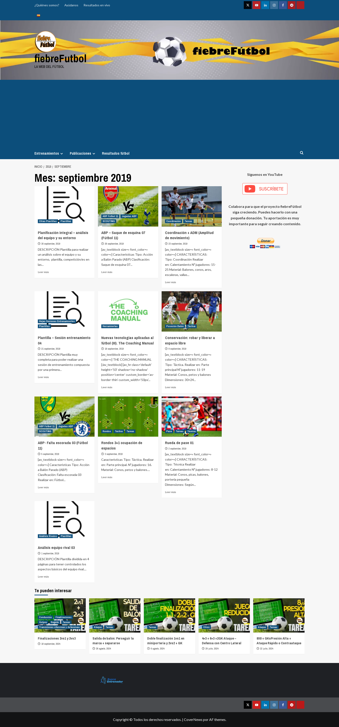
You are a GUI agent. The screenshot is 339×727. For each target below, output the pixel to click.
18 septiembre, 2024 (50, 643)
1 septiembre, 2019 (50, 553)
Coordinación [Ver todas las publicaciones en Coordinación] (173, 221)
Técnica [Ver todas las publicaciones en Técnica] (191, 431)
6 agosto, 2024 (158, 648)
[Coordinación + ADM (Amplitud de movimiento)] (192, 206)
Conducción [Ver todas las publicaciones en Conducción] (45, 617)
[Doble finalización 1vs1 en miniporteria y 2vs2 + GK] (169, 615)
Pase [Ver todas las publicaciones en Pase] (169, 431)
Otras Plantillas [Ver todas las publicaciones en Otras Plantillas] (48, 221)
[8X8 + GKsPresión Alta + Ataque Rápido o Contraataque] (279, 615)
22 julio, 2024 (266, 648)
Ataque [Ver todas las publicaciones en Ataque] (98, 627)
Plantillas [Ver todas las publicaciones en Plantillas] (66, 221)
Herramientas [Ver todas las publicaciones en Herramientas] (110, 326)
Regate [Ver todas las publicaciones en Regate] (55, 622)
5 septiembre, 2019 (50, 454)
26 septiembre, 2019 (114, 243)
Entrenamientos (49, 153)
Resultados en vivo (97, 5)
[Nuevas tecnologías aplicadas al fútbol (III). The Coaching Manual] (128, 311)
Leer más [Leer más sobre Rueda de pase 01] (170, 492)
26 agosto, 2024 (103, 648)
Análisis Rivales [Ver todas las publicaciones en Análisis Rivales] (48, 536)
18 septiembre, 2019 (114, 348)
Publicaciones (83, 153)
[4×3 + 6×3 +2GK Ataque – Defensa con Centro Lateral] (224, 615)
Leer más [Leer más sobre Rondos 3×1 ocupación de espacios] (106, 477)
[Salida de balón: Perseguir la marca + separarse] (114, 615)
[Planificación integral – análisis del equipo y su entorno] (64, 206)
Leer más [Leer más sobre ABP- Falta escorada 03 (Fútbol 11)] (43, 487)
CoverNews (193, 719)
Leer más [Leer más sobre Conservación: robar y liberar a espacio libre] (170, 387)
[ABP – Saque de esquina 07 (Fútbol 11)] (128, 206)
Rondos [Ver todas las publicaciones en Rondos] (107, 431)
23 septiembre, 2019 (178, 243)
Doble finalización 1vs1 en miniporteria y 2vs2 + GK (165, 640)
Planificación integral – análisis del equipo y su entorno (63, 235)
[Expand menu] (61, 154)
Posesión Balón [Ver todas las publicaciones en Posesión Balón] (175, 326)
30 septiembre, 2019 (50, 243)
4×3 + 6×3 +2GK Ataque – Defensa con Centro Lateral (221, 640)
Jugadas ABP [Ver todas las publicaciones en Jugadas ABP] (129, 216)
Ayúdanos (71, 5)
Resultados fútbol (115, 153)
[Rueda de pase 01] (192, 417)
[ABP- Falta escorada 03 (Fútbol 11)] (64, 417)
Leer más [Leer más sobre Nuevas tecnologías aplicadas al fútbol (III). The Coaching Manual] (106, 387)
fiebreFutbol (60, 58)
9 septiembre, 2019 (177, 348)
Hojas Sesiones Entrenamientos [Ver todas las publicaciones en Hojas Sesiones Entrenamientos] (57, 321)
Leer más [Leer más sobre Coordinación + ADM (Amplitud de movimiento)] (170, 282)
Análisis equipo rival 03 (56, 547)
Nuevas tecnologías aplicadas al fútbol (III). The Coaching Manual (127, 340)
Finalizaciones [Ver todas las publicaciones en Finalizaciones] (64, 617)
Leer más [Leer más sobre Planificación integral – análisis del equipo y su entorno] (43, 272)
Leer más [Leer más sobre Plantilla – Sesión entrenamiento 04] (43, 377)
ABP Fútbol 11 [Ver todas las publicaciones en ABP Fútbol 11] (110, 216)
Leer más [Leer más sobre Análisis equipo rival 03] (43, 576)
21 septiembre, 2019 (50, 348)
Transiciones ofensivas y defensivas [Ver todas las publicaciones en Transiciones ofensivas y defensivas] (59, 627)
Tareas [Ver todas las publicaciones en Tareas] (188, 221)
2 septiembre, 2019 (177, 448)
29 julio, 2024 (212, 648)
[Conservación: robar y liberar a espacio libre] (192, 311)
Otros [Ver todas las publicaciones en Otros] (206, 627)
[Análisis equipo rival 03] (64, 521)
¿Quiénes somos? (46, 5)
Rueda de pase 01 (179, 442)
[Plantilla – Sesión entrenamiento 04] (64, 311)
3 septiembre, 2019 (114, 454)
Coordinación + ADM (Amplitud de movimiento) (189, 235)
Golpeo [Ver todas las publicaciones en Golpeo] (43, 622)
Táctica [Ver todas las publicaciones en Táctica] (191, 326)
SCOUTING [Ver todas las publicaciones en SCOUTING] (109, 221)
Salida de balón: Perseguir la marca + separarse (113, 640)
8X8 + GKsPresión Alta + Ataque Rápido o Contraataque (279, 640)
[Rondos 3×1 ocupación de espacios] (128, 417)
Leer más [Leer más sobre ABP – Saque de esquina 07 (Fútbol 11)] (106, 272)
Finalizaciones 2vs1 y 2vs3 (57, 638)
